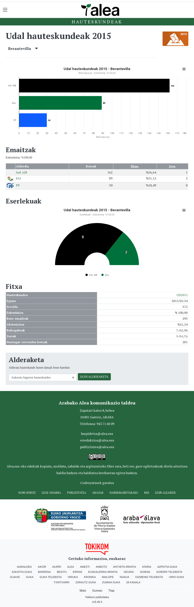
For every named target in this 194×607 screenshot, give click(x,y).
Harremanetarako (124, 492)
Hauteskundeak (97, 22)
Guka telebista (51, 577)
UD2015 (182, 295)
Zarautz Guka (85, 582)
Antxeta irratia (124, 566)
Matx (83, 590)
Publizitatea (76, 492)
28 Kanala (133, 582)
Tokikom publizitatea (97, 597)
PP (18, 185)
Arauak (97, 492)
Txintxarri (61, 582)
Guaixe (15, 577)
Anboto (101, 566)
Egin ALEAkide (165, 492)
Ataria (146, 566)
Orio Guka (176, 577)
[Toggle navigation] (5, 9)
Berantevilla (23, 48)
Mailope (108, 577)
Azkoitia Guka (22, 571)
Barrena (44, 571)
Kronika (90, 577)
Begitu (62, 571)
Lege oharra (51, 492)
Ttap (111, 590)
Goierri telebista (169, 571)
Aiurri (56, 566)
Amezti (85, 566)
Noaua (124, 577)
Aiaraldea (24, 566)
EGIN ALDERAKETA (94, 376)
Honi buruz (27, 492)
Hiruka (73, 577)
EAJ (18, 178)
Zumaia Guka (111, 582)
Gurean (97, 590)
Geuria (129, 571)
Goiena (145, 571)
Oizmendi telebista (149, 577)
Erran (77, 571)
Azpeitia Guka (167, 566)
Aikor (42, 566)
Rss (146, 492)
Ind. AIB (21, 172)
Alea (70, 566)
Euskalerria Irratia (102, 571)
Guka (30, 577)
